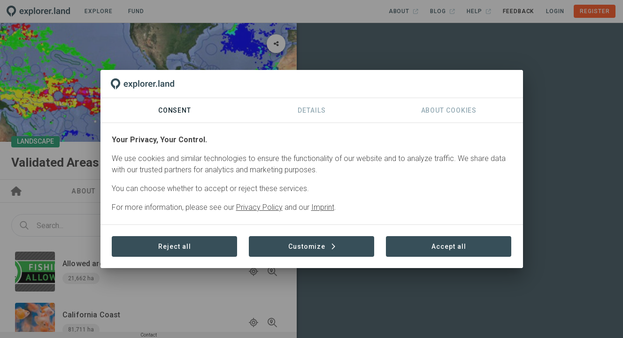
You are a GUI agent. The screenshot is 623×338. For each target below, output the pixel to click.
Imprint (322, 207)
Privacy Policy (259, 207)
